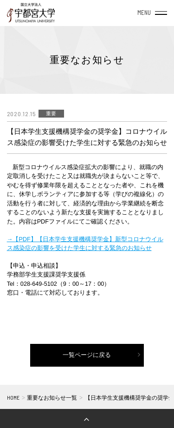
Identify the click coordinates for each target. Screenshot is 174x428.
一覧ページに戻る (87, 355)
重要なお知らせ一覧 (52, 398)
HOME (13, 397)
